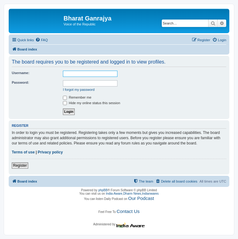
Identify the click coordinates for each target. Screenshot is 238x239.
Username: (20, 73)
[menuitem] (41, 40)
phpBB (103, 190)
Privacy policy (50, 152)
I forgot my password (79, 89)
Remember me (77, 97)
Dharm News (132, 193)
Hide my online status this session (91, 103)
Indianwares (150, 193)
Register (20, 165)
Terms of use (23, 152)
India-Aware (114, 193)
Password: (20, 82)
